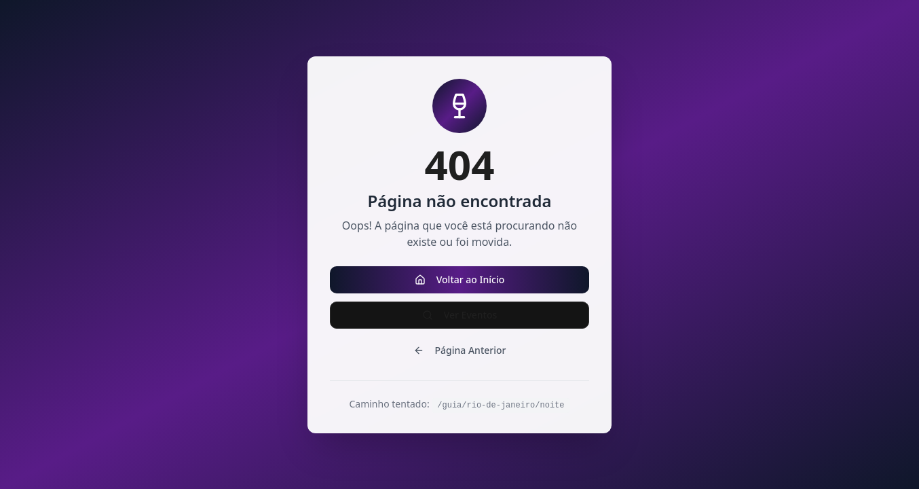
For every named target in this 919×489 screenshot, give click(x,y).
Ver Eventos (460, 314)
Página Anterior (459, 350)
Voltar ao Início (460, 279)
